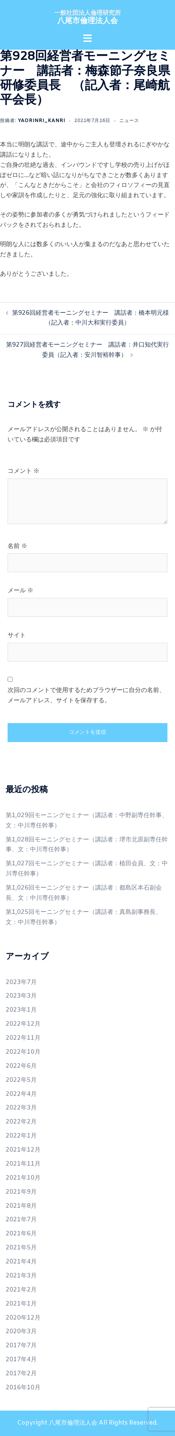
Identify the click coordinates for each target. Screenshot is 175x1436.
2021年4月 (21, 1262)
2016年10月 (23, 1388)
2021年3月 (21, 1276)
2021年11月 (23, 1164)
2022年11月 (23, 1038)
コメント (23, 471)
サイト (17, 635)
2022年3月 (21, 1108)
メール (20, 591)
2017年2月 (21, 1374)
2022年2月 (21, 1122)
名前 (17, 546)
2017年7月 (21, 1346)
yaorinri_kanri (41, 121)
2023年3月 (21, 996)
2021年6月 (21, 1234)
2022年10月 (23, 1052)
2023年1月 (21, 1010)
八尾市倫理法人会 (87, 21)
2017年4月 (21, 1360)
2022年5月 (21, 1080)
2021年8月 (21, 1206)
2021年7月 (21, 1220)
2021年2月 (21, 1290)
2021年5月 (21, 1248)
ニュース (129, 121)
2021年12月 (23, 1150)
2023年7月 (21, 982)
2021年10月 (23, 1178)
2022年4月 (21, 1094)
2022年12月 (23, 1024)
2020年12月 (23, 1318)
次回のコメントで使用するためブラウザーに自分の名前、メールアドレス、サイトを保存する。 (86, 695)
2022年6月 (21, 1066)
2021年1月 (21, 1304)
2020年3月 (21, 1332)
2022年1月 (21, 1136)
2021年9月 (21, 1192)
